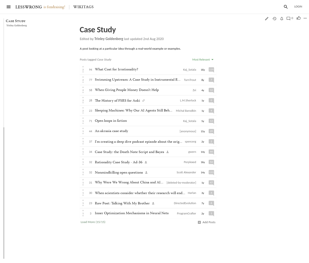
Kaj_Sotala (189, 69)
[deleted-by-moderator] (181, 182)
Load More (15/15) (93, 222)
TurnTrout (190, 80)
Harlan (192, 193)
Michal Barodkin (186, 111)
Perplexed (190, 162)
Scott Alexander (186, 172)
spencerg (190, 141)
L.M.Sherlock (188, 100)
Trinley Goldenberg (16, 25)
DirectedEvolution (185, 203)
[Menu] (8, 7)
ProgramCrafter (186, 213)
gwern (192, 152)
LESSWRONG (28, 7)
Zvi (194, 90)
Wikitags (83, 7)
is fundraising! (54, 7)
